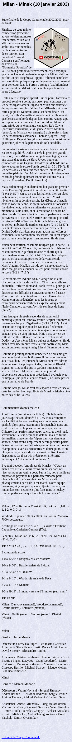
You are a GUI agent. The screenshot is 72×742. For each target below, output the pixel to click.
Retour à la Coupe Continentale (21, 737)
